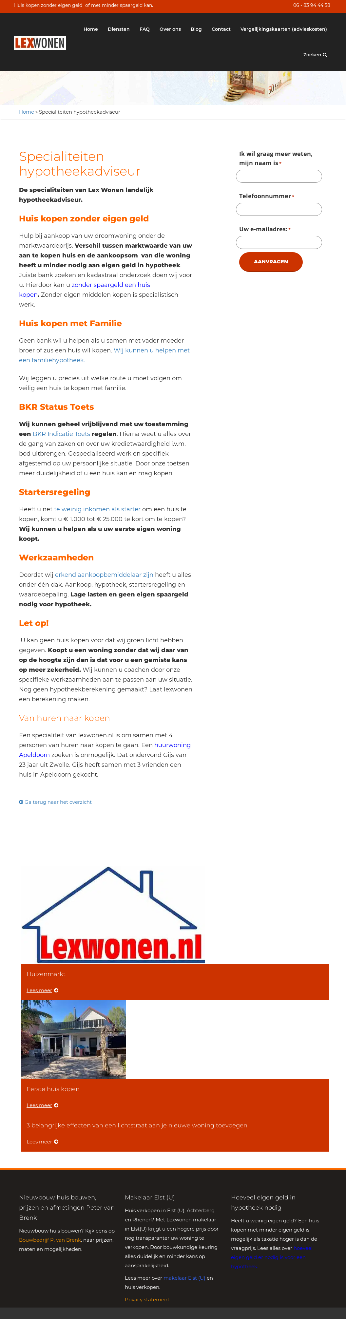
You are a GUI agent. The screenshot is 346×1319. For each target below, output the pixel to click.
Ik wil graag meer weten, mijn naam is (276, 159)
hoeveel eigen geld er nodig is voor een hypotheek (272, 1257)
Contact (221, 29)
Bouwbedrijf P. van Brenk (50, 1240)
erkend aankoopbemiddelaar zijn (104, 574)
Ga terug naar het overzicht (55, 802)
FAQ (145, 29)
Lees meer (42, 990)
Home (91, 29)
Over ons (170, 29)
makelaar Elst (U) (184, 1278)
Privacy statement (147, 1299)
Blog (196, 29)
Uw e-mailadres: (265, 229)
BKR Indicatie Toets (60, 434)
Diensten (119, 29)
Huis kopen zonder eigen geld (48, 5)
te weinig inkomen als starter (96, 509)
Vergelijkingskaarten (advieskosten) (283, 29)
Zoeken (315, 55)
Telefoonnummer (266, 196)
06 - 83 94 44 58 (311, 5)
